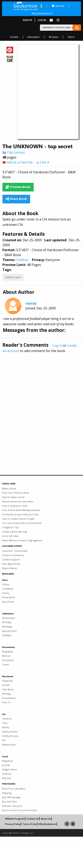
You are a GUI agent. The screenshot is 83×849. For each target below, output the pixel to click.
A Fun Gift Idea (10, 536)
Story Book (8, 601)
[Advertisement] (38, 405)
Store (71, 37)
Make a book (9, 488)
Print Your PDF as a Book (15, 492)
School (5, 685)
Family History (10, 731)
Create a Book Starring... (15, 531)
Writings (6, 693)
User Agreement (11, 563)
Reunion (6, 778)
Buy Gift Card (9, 801)
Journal (6, 765)
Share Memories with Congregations (22, 540)
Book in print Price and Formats (19, 810)
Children (22, 260)
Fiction (5, 584)
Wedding (7, 626)
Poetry (5, 593)
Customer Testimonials (14, 550)
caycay (30, 303)
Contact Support (11, 559)
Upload (58, 6)
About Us (46, 818)
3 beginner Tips (10, 527)
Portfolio (7, 773)
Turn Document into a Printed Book (21, 523)
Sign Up (27, 20)
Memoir (6, 655)
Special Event (9, 630)
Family (5, 727)
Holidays (6, 635)
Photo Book (8, 597)
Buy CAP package (11, 797)
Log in (57, 345)
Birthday (6, 622)
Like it (44, 162)
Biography (7, 651)
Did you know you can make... (18, 501)
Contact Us (33, 818)
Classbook (7, 680)
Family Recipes (10, 735)
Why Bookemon (47, 824)
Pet (4, 740)
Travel (5, 664)
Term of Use (30, 824)
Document (8, 660)
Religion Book (9, 769)
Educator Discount (12, 805)
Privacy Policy (12, 824)
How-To (6, 702)
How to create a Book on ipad (18, 518)
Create (14, 37)
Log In (42, 20)
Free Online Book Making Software (21, 510)
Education (33, 37)
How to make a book (13, 497)
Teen (5, 722)
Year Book (7, 689)
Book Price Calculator (14, 788)
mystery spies (13, 277)
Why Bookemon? (42, 13)
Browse (53, 37)
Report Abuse (9, 568)
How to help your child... (15, 505)
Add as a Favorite (20, 162)
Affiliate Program (15, 818)
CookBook (7, 588)
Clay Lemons (16, 152)
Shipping (6, 792)
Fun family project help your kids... (21, 514)
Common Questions (13, 555)
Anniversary (8, 617)
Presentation (9, 698)
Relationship (9, 744)
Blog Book (7, 760)
